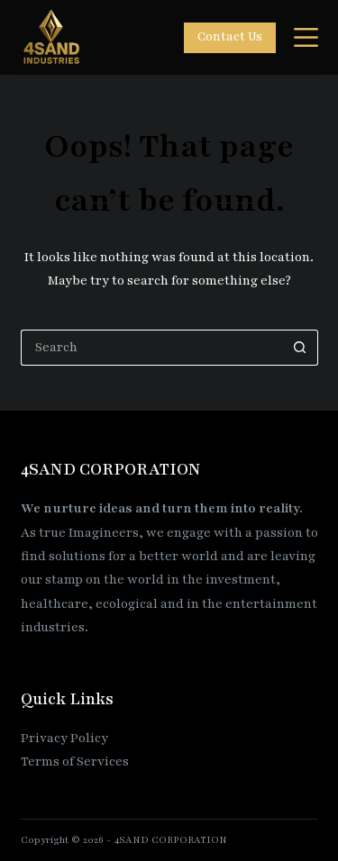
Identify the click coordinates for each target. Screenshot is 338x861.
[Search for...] (151, 348)
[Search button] (300, 348)
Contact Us (229, 37)
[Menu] (306, 37)
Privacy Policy (64, 738)
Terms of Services (75, 761)
